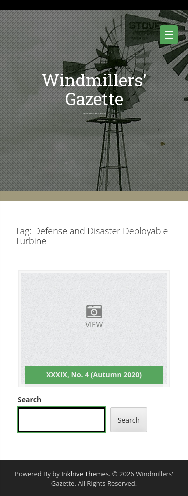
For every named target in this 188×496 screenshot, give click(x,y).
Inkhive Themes (85, 473)
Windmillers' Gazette (94, 89)
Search (29, 399)
